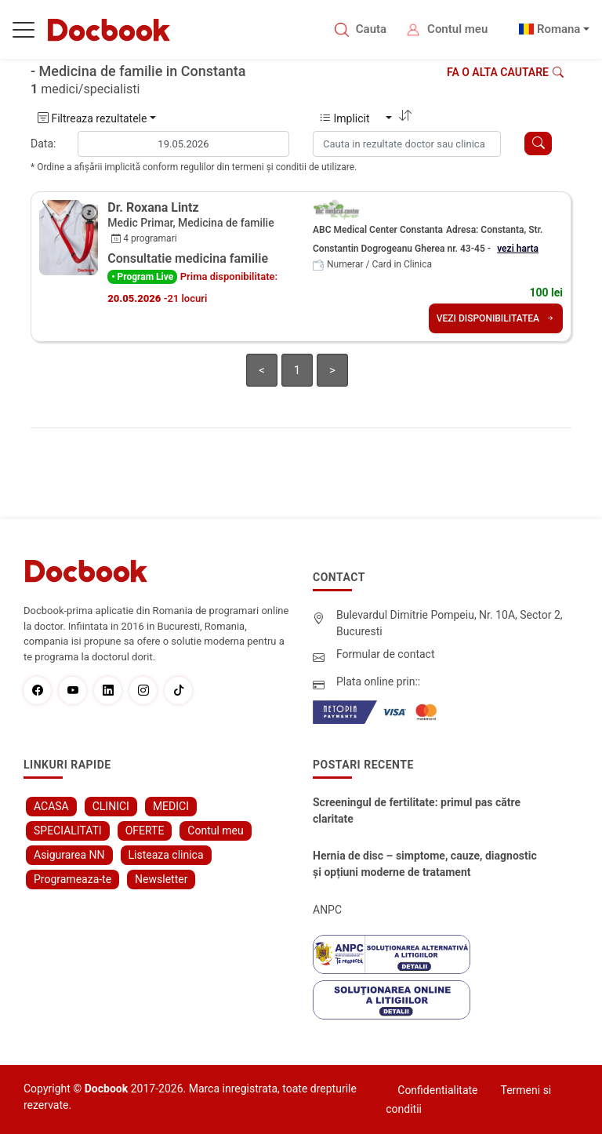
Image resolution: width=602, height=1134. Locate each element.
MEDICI (171, 806)
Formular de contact (385, 654)
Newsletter (161, 879)
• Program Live (142, 276)
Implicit (351, 118)
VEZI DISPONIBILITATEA (496, 318)
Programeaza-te (72, 879)
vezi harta (518, 248)
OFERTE (145, 830)
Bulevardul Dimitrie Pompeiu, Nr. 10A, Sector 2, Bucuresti (449, 623)
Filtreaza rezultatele (92, 118)
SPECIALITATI (68, 830)
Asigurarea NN (69, 855)
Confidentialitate (437, 1090)
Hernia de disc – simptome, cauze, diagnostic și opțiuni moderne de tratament (425, 863)
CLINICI (110, 806)
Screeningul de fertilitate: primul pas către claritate (416, 810)
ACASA (51, 806)
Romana (559, 29)
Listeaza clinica (166, 855)
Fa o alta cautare (505, 72)
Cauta (371, 29)
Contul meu (457, 29)
